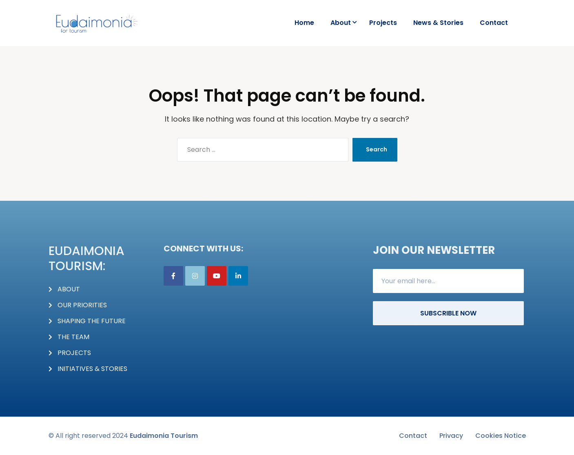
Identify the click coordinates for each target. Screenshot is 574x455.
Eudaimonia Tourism (164, 435)
